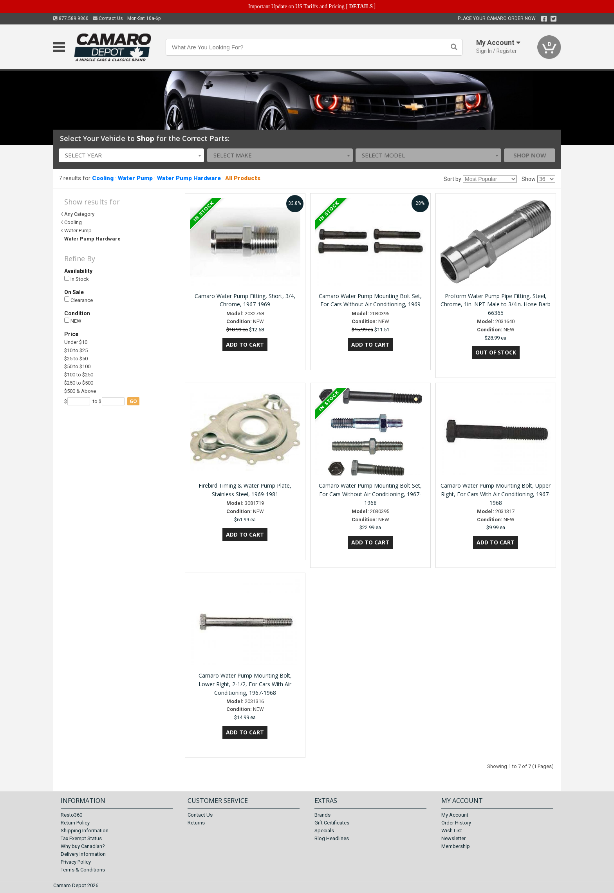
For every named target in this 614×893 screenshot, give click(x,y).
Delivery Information (83, 854)
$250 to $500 (78, 383)
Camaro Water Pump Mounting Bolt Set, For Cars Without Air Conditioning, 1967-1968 (370, 494)
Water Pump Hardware (189, 178)
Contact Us (108, 18)
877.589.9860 (70, 18)
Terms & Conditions (83, 870)
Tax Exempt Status (81, 838)
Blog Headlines (331, 838)
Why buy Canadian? (83, 846)
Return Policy (75, 823)
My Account (454, 815)
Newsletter (453, 838)
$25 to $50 (76, 359)
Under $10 (75, 342)
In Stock (76, 279)
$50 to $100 (77, 366)
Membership (455, 846)
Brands (322, 815)
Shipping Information (84, 830)
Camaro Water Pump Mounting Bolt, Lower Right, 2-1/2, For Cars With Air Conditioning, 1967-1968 (245, 684)
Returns (196, 823)
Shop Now (529, 155)
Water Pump (135, 178)
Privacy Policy (76, 862)
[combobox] (131, 155)
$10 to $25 (76, 350)
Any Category (79, 214)
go (133, 401)
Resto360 (71, 815)
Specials (324, 830)
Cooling (103, 178)
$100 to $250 (78, 375)
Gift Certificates (331, 823)
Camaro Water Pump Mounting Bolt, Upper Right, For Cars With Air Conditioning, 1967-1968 (496, 494)
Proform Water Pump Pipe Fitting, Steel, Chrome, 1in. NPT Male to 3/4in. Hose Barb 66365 (496, 304)
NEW (72, 321)
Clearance (78, 299)
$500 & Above (80, 391)
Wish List (451, 830)
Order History (456, 823)
